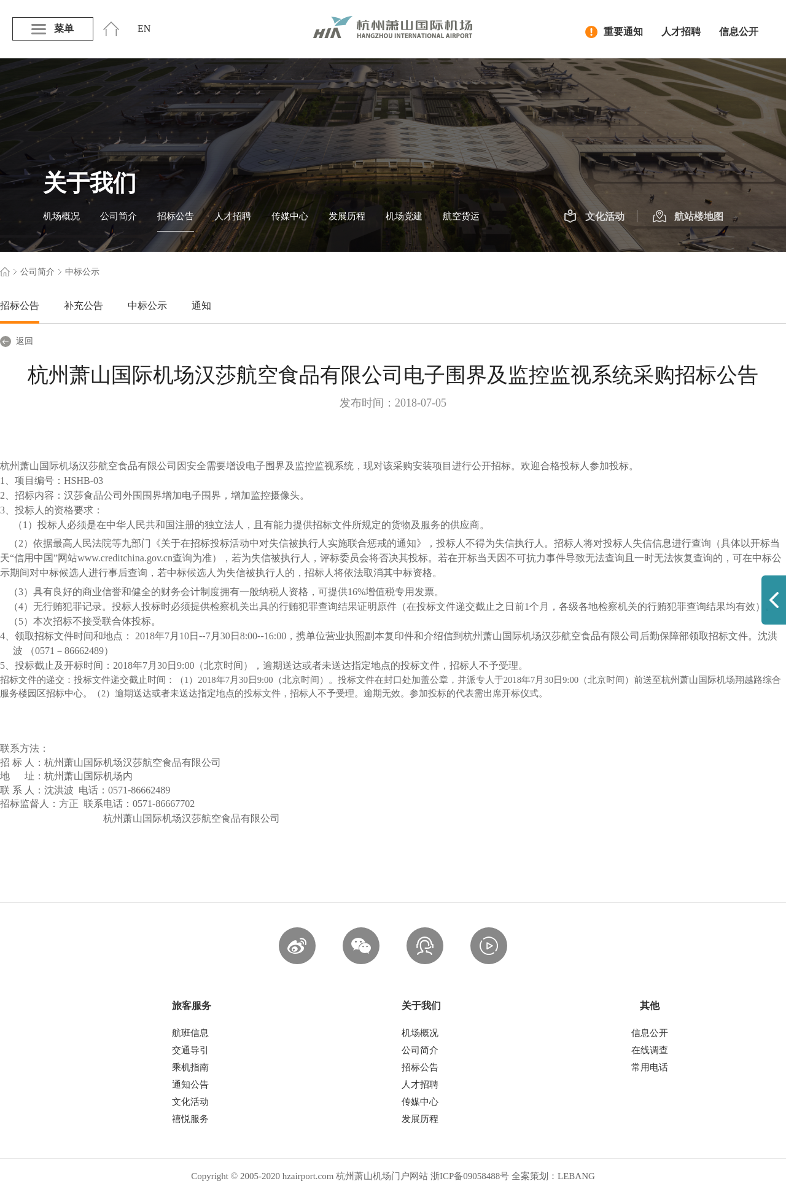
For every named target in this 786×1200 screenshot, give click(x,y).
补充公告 (83, 305)
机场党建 (404, 216)
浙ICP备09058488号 (469, 1176)
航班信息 (190, 1033)
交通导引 (190, 1050)
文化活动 (594, 216)
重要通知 (614, 32)
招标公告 (175, 216)
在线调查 (649, 1050)
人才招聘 (681, 31)
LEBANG (576, 1176)
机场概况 (61, 216)
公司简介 (118, 216)
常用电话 (649, 1067)
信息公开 (738, 31)
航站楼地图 (688, 216)
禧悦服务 (190, 1119)
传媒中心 (289, 216)
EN (144, 28)
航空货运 (461, 216)
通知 (201, 305)
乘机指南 (190, 1067)
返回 (16, 341)
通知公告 (190, 1084)
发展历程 (347, 216)
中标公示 (147, 305)
